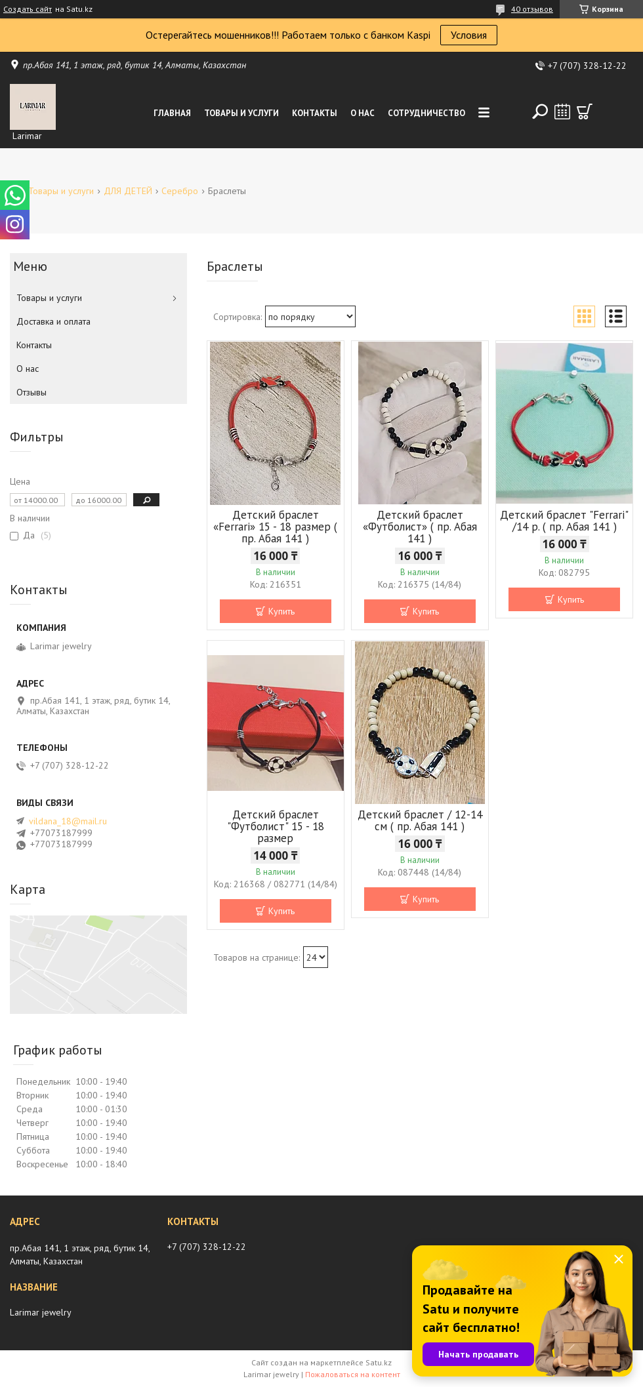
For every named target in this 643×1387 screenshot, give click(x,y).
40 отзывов (532, 9)
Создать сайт (27, 9)
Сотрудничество (426, 113)
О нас (362, 113)
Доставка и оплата (53, 321)
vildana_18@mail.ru (68, 821)
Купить (281, 611)
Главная (172, 113)
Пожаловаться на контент (352, 1374)
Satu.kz (378, 1362)
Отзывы (31, 392)
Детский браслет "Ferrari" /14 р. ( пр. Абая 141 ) (564, 521)
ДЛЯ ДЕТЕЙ (128, 191)
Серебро (179, 191)
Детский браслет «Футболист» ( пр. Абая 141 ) (420, 526)
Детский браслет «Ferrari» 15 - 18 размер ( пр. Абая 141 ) (275, 526)
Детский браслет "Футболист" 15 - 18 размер (275, 826)
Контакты (314, 113)
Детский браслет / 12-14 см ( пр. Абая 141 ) (420, 820)
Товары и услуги (241, 113)
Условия (469, 34)
